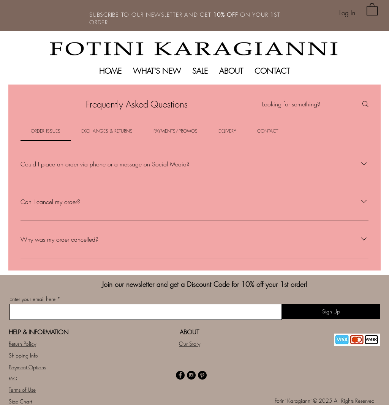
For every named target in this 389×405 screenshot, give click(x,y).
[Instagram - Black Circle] (191, 375)
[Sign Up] (330, 311)
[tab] (46, 131)
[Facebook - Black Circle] (180, 375)
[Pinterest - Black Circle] (202, 375)
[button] (372, 9)
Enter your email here (32, 299)
